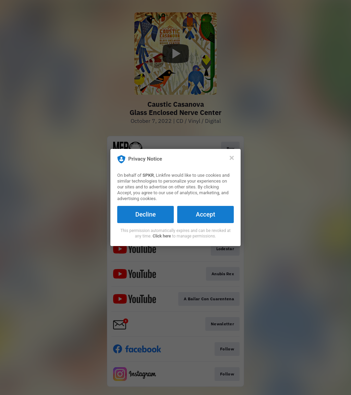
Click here (162, 236)
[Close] (231, 157)
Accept (205, 214)
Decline (145, 214)
